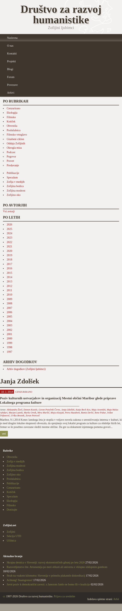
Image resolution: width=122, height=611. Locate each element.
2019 (9, 255)
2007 (9, 307)
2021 (9, 246)
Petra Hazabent (72, 412)
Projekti (11, 61)
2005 (9, 316)
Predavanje (13, 165)
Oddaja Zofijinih (16, 143)
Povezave (12, 84)
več (4, 433)
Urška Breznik (17, 415)
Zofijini (11, 531)
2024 (9, 233)
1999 (9, 343)
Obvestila (12, 125)
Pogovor (11, 156)
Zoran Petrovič (33, 415)
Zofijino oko (13, 194)
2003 (9, 325)
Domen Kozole (30, 409)
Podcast (11, 152)
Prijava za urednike (64, 596)
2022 (9, 242)
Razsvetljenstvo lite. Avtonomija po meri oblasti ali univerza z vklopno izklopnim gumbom (57, 567)
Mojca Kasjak (57, 412)
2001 (9, 334)
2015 (9, 272)
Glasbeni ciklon (15, 139)
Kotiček (11, 121)
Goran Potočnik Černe (49, 409)
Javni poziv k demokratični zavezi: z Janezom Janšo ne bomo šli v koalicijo (48, 584)
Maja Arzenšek (98, 409)
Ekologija (12, 112)
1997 (9, 351)
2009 (9, 299)
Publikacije (13, 173)
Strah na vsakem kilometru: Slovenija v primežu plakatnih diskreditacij (46, 575)
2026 (9, 224)
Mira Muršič (43, 412)
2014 (9, 277)
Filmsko (11, 117)
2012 (9, 286)
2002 (9, 329)
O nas (10, 45)
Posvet (10, 160)
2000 (9, 338)
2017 (9, 264)
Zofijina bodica (15, 186)
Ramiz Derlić (87, 412)
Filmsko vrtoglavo (17, 134)
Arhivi (10, 92)
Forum (10, 77)
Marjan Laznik (16, 412)
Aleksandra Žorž (14, 409)
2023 (9, 237)
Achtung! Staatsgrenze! (20, 580)
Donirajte (12, 509)
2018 (9, 259)
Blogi (10, 69)
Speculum (12, 177)
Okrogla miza (14, 147)
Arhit (116, 599)
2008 (9, 303)
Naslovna (12, 37)
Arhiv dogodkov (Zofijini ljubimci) (26, 369)
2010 (9, 294)
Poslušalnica (13, 130)
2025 (9, 229)
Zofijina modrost (16, 190)
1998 (9, 347)
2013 (9, 281)
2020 (9, 250)
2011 (9, 290)
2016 (9, 268)
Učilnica (11, 540)
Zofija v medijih (16, 181)
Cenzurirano (13, 108)
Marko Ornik (30, 412)
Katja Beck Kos (83, 409)
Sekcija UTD (14, 536)
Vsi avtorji (9, 211)
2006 (9, 312)
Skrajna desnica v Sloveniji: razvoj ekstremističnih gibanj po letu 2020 (46, 562)
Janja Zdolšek (67, 409)
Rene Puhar (100, 412)
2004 (9, 321)
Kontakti (12, 53)
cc (4, 596)
